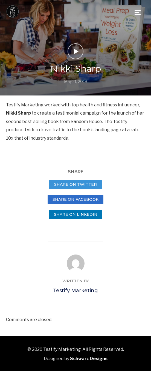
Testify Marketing (75, 291)
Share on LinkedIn (75, 214)
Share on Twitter (75, 184)
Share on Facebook (75, 199)
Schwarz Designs (89, 358)
